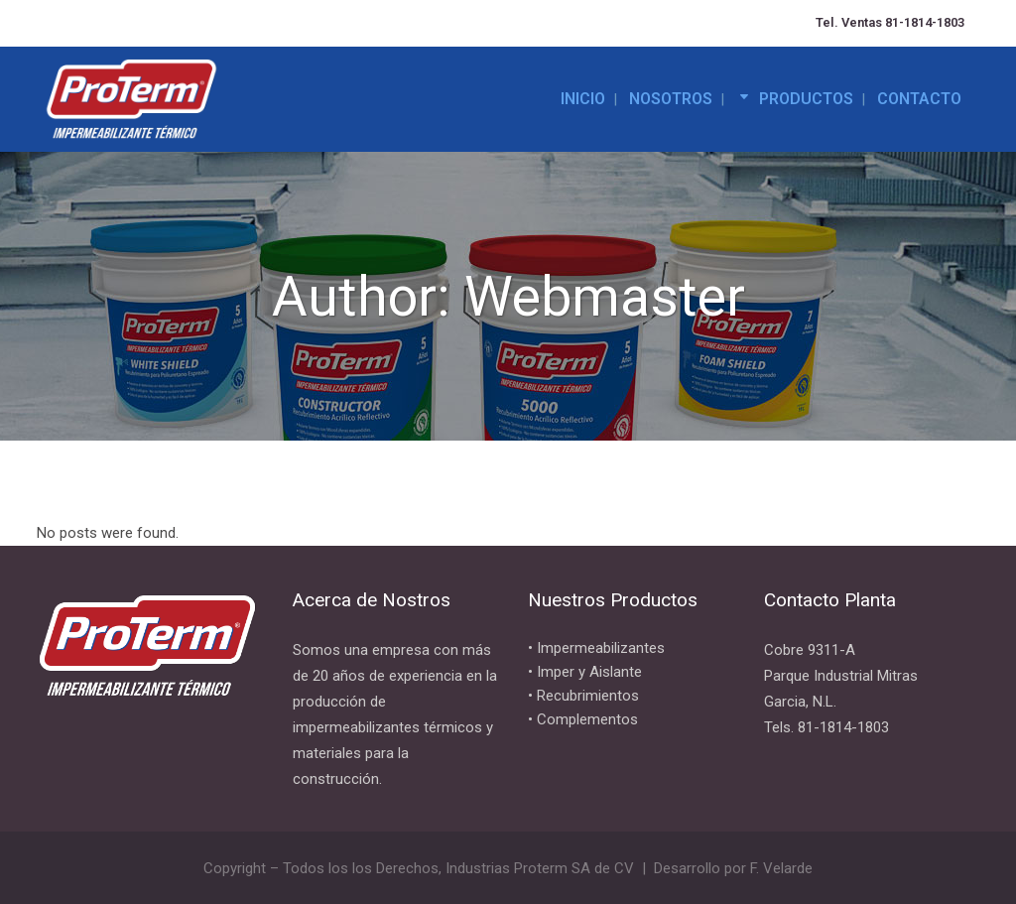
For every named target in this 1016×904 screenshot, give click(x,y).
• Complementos (583, 719)
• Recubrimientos (583, 696)
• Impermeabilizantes (596, 648)
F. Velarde (781, 868)
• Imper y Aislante (585, 672)
